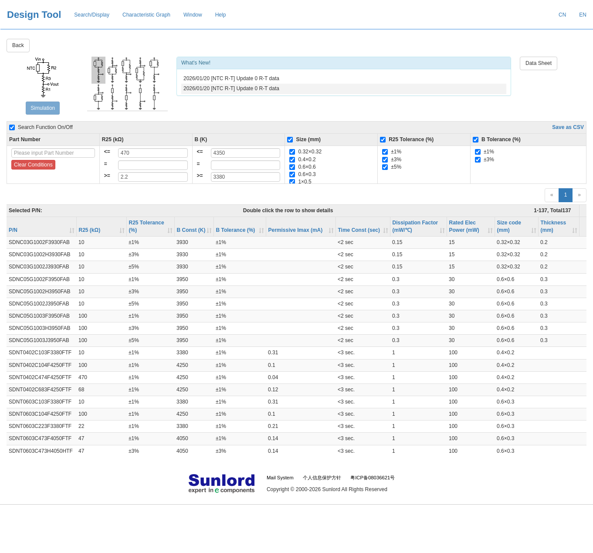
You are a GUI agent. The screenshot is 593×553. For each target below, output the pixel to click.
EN (582, 15)
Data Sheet (538, 63)
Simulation (42, 108)
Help (220, 15)
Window (192, 15)
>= (107, 176)
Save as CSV (568, 127)
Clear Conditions (33, 165)
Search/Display (91, 15)
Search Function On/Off (41, 127)
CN (562, 15)
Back (18, 45)
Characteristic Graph (146, 15)
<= (107, 152)
